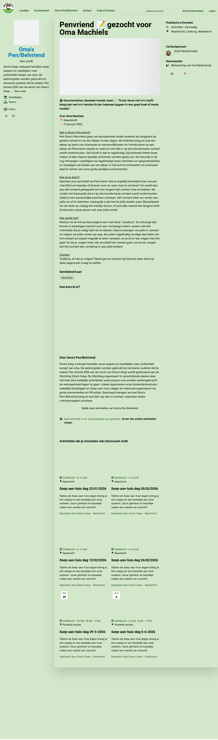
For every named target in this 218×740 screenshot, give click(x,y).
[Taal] (160, 11)
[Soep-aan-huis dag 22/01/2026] (84, 488)
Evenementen (41, 10)
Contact (87, 10)
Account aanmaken (192, 11)
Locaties (24, 10)
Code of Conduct (106, 10)
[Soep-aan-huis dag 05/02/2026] (135, 488)
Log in (212, 11)
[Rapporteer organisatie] (14, 116)
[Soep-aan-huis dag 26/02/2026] (135, 560)
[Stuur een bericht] (6, 116)
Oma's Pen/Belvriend (66, 10)
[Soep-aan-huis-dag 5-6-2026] (135, 632)
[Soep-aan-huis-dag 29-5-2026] (84, 632)
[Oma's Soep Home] (8, 8)
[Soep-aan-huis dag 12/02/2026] (84, 560)
